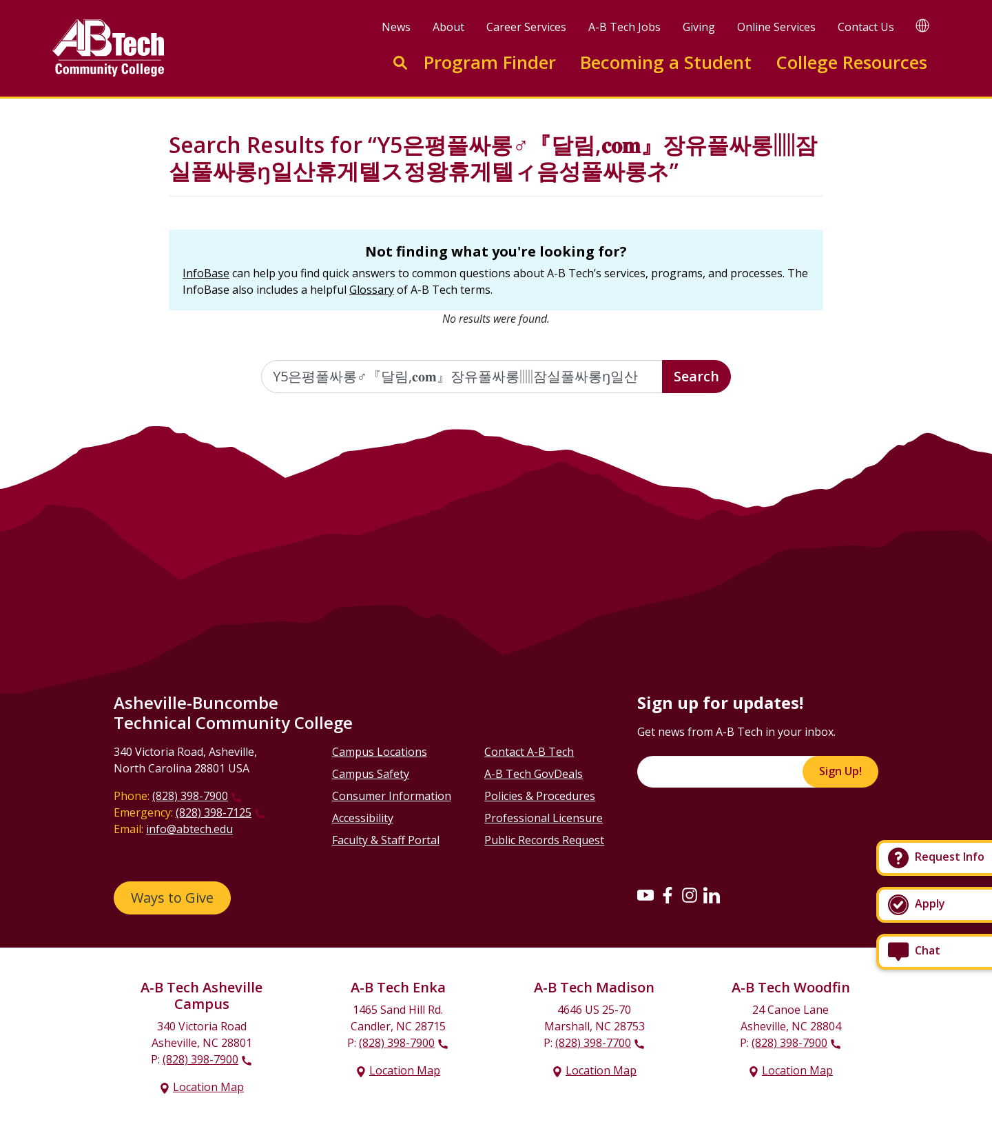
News (396, 26)
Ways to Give (172, 897)
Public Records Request (544, 840)
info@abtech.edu (189, 829)
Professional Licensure (543, 818)
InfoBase (206, 273)
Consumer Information (391, 795)
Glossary (371, 289)
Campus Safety (370, 773)
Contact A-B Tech (529, 751)
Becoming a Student (666, 62)
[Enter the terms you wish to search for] (462, 376)
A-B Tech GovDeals (533, 773)
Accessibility (362, 818)
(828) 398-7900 (190, 795)
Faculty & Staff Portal (386, 840)
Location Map (208, 1086)
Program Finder (490, 62)
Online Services (776, 26)
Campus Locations (379, 751)
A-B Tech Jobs (624, 26)
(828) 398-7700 (593, 1042)
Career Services (526, 26)
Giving (699, 26)
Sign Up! (840, 771)
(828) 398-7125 (213, 812)
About (448, 26)
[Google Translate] (922, 25)
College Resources (851, 62)
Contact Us (866, 26)
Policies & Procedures (539, 795)
